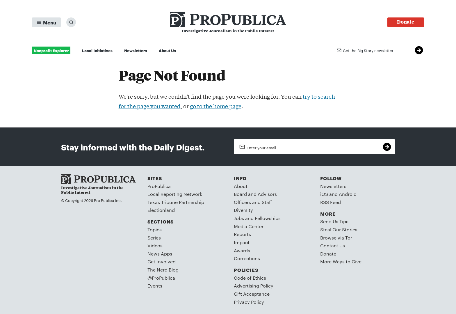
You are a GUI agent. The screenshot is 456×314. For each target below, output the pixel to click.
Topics (154, 229)
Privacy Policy (249, 302)
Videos (155, 245)
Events (154, 286)
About (240, 186)
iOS (324, 194)
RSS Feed (330, 202)
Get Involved (161, 261)
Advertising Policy (253, 286)
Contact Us (332, 245)
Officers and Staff (253, 202)
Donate (328, 254)
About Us (167, 50)
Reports (242, 234)
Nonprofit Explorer (51, 50)
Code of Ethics (250, 278)
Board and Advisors (255, 194)
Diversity (243, 210)
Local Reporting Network (174, 194)
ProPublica (159, 186)
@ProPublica (161, 278)
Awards (242, 250)
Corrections (247, 258)
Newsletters (135, 50)
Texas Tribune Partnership (175, 202)
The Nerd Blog (163, 270)
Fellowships (268, 218)
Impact (242, 242)
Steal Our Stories (338, 229)
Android (348, 194)
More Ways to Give (340, 261)
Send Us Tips (334, 221)
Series (154, 238)
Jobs (239, 218)
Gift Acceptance (252, 294)
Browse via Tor (336, 238)
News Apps (159, 254)
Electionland (161, 210)
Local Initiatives (97, 50)
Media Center (248, 226)
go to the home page (215, 106)
